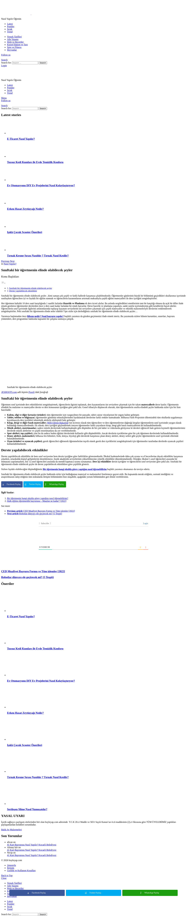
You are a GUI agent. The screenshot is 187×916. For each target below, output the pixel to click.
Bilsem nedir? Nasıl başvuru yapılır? (45, 316)
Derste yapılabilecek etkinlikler (23, 291)
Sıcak (9, 29)
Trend (10, 31)
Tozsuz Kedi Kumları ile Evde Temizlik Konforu (35, 162)
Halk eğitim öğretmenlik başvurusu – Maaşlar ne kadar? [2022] (36, 501)
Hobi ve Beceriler (15, 42)
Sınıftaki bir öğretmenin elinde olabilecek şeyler (30, 288)
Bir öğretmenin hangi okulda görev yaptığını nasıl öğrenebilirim (75, 469)
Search (43, 63)
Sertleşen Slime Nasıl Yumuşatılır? (27, 809)
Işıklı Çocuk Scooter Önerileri (24, 232)
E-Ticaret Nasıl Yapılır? (21, 138)
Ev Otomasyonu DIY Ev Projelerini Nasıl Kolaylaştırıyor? (41, 185)
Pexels (31, 392)
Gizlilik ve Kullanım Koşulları (21, 870)
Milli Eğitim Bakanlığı (58, 423)
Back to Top (7, 875)
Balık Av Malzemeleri (11, 829)
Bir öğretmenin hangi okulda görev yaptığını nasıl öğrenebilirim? (37, 498)
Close (3, 878)
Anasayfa (11, 865)
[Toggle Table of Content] (3, 283)
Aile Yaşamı (12, 39)
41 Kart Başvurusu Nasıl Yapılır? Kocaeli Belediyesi (31, 844)
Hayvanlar (12, 50)
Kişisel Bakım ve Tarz (17, 44)
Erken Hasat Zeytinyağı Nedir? (25, 208)
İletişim (10, 868)
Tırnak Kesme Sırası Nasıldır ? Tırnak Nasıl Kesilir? (38, 255)
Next (12, 261)
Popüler (10, 26)
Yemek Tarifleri (14, 36)
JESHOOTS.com (9, 392)
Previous (5, 261)
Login (145, 523)
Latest (10, 24)
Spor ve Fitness (14, 47)
